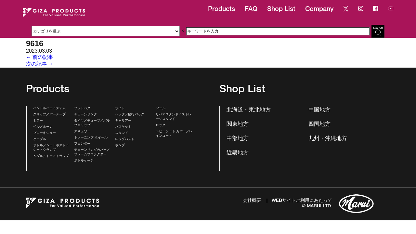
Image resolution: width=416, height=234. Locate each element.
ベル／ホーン (43, 127)
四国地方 (319, 124)
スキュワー (82, 131)
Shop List (281, 9)
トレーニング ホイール (91, 137)
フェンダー (82, 144)
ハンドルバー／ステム (49, 108)
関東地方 (238, 124)
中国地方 (319, 110)
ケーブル (39, 139)
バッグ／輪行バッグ (129, 114)
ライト (120, 108)
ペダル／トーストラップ (51, 156)
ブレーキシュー (44, 133)
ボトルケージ (84, 160)
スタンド (121, 133)
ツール (160, 108)
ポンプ (120, 145)
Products (221, 9)
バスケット (123, 127)
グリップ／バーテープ (49, 114)
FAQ (251, 9)
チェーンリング (85, 114)
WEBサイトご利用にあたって (302, 201)
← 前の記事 (39, 57)
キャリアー (123, 121)
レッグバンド (125, 139)
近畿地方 (238, 153)
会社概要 (252, 201)
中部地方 (238, 139)
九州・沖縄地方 (327, 139)
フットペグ (82, 108)
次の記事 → (39, 64)
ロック (160, 125)
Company (319, 9)
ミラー (38, 121)
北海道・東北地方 (249, 110)
